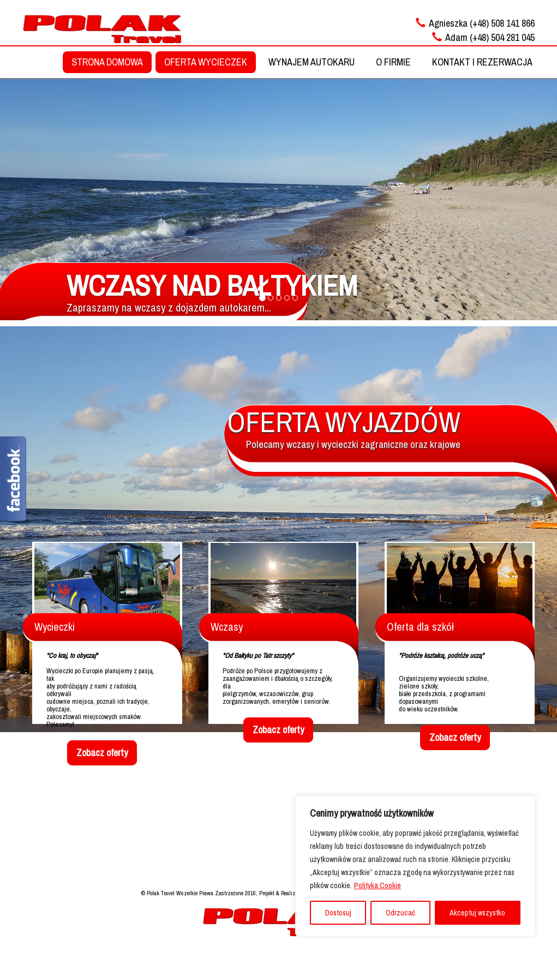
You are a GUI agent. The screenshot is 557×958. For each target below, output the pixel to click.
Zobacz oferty (102, 752)
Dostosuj (338, 913)
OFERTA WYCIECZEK (205, 62)
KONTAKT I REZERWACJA (482, 62)
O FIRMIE (393, 62)
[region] (415, 865)
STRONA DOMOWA (107, 62)
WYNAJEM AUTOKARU (311, 62)
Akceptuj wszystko (477, 913)
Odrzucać (400, 913)
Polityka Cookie (377, 885)
